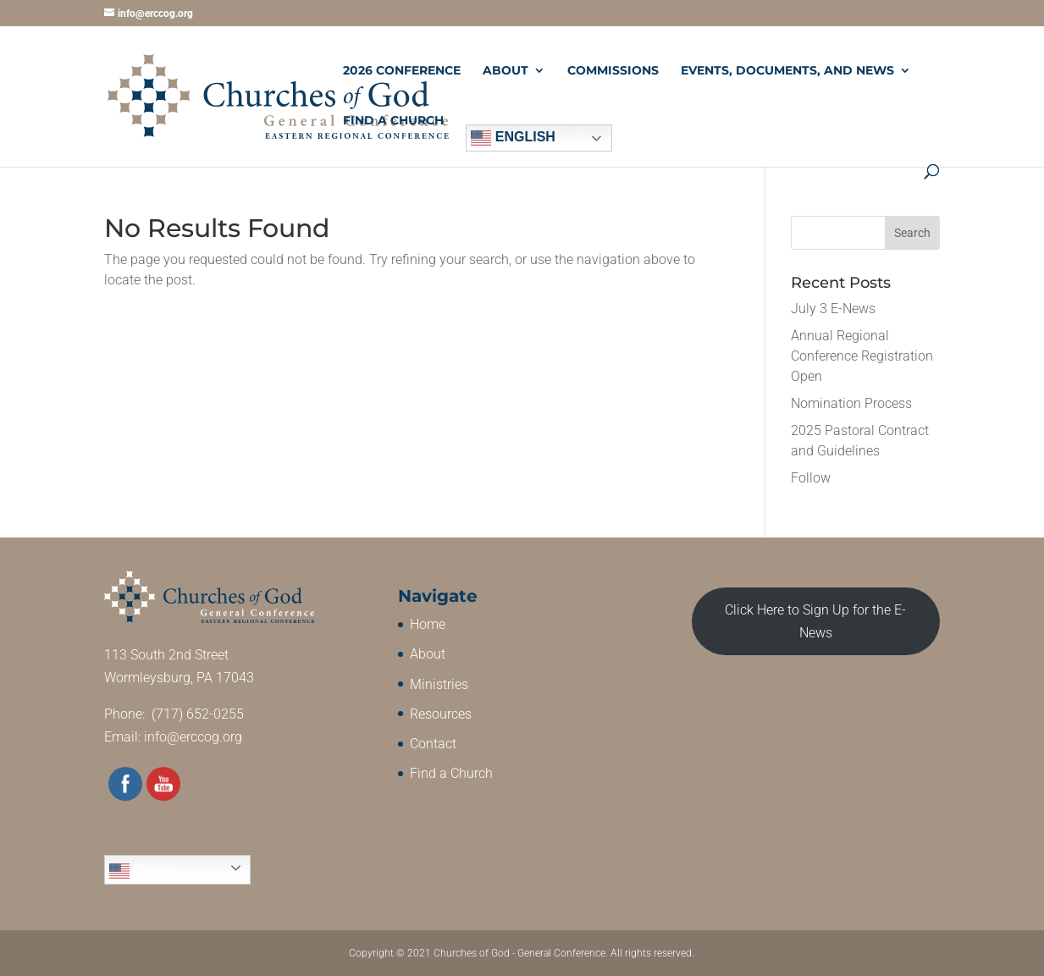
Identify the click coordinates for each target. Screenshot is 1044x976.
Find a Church (393, 121)
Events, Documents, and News (787, 71)
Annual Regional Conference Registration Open (862, 356)
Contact (433, 744)
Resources (441, 714)
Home (427, 624)
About (505, 71)
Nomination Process (851, 403)
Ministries (439, 684)
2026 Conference (402, 71)
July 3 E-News (833, 309)
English (513, 138)
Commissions (613, 71)
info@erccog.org (193, 737)
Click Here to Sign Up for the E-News (815, 621)
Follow (811, 478)
